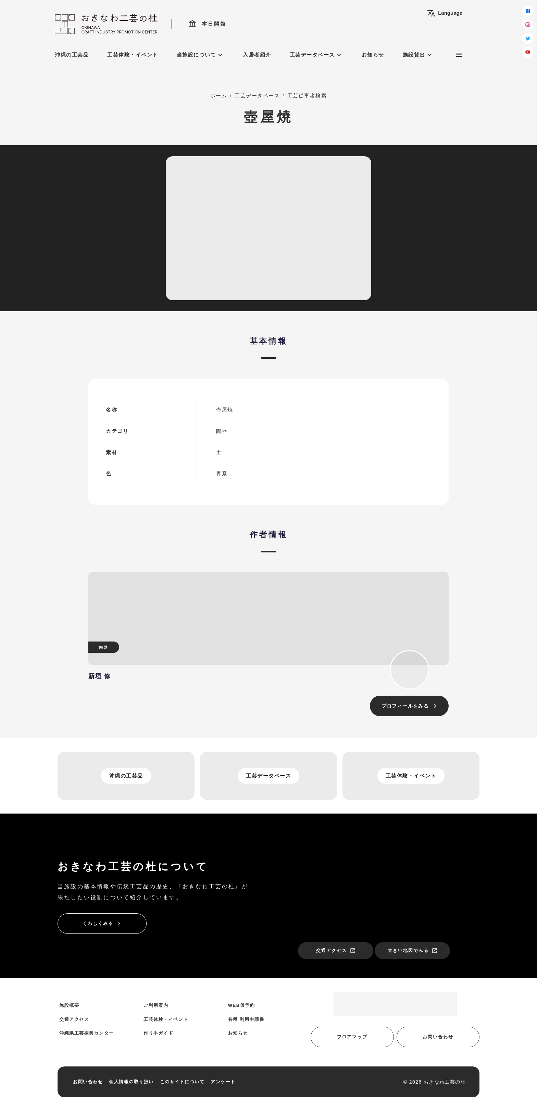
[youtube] (527, 52)
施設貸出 (418, 55)
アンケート (223, 1081)
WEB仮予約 (241, 1005)
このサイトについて (182, 1081)
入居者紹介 (257, 55)
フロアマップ (352, 1036)
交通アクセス (336, 951)
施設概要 (69, 1005)
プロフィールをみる (410, 706)
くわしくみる (102, 923)
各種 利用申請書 (246, 1019)
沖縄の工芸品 (72, 55)
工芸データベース (316, 55)
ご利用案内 (155, 1005)
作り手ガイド (158, 1033)
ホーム (218, 95)
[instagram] (527, 24)
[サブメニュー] (459, 55)
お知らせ (373, 55)
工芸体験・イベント (132, 55)
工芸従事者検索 (307, 95)
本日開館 (207, 24)
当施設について (201, 55)
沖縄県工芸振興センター (86, 1033)
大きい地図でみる (413, 951)
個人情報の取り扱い (131, 1081)
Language (444, 13)
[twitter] (527, 38)
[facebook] (527, 10)
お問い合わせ (438, 1036)
